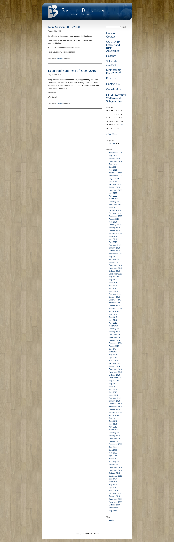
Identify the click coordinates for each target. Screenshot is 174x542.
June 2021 (113, 207)
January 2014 (114, 366)
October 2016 (114, 271)
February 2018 (115, 245)
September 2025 (115, 153)
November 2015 (115, 303)
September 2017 (115, 254)
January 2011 (114, 464)
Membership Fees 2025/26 (114, 71)
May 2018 (113, 239)
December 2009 (115, 499)
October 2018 (114, 231)
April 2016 (113, 288)
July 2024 (113, 164)
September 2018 (115, 233)
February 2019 (115, 225)
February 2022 (115, 202)
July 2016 (113, 280)
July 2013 (113, 384)
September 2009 (115, 508)
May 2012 (113, 424)
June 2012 (113, 421)
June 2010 (113, 482)
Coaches (111, 56)
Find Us (111, 78)
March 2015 (113, 326)
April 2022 (113, 196)
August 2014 (114, 346)
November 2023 (115, 173)
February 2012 (115, 433)
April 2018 (113, 242)
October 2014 (114, 340)
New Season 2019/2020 (64, 27)
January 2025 (114, 158)
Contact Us (113, 84)
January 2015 (114, 332)
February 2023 (115, 184)
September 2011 (115, 444)
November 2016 (115, 268)
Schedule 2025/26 (111, 63)
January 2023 (114, 187)
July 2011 (113, 447)
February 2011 (115, 461)
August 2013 (114, 381)
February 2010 (115, 493)
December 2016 (115, 265)
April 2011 (113, 456)
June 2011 (113, 450)
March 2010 (113, 490)
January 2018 (114, 248)
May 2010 (113, 485)
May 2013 (113, 389)
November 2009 (115, 502)
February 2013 (115, 398)
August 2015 (114, 311)
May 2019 (113, 222)
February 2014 (115, 363)
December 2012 (115, 404)
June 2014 (113, 352)
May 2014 (113, 355)
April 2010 (113, 487)
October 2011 (114, 441)
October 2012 (114, 410)
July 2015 (113, 314)
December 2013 (115, 369)
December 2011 (115, 438)
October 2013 (114, 375)
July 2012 (113, 418)
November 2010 (115, 470)
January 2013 (114, 401)
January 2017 (114, 262)
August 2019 (114, 219)
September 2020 (115, 210)
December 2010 (115, 467)
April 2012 (113, 427)
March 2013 (113, 395)
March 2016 (113, 291)
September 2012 (115, 412)
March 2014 (113, 360)
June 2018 (113, 236)
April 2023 (113, 181)
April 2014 (113, 358)
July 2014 (113, 349)
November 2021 (115, 205)
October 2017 (114, 251)
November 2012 (115, 407)
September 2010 (115, 476)
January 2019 (114, 228)
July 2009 (113, 511)
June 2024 (113, 167)
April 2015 (113, 323)
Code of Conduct (111, 35)
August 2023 (114, 179)
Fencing (59, 58)
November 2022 (115, 190)
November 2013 (115, 372)
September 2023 (115, 176)
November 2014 (115, 337)
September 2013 (115, 378)
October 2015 (114, 306)
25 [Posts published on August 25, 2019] (122, 125)
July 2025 (113, 155)
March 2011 (113, 459)
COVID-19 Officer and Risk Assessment (113, 46)
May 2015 (113, 320)
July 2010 (113, 479)
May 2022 (113, 193)
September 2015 (115, 308)
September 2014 (115, 343)
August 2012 (114, 415)
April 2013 (113, 392)
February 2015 (115, 329)
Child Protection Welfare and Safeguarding (116, 98)
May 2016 (113, 285)
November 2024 (115, 161)
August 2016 (114, 277)
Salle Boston (83, 10)
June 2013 (113, 386)
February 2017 (115, 259)
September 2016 (115, 274)
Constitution (113, 89)
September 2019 (115, 216)
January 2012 (114, 436)
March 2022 (113, 199)
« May (108, 134)
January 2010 (114, 496)
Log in (111, 520)
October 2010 (114, 473)
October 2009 (114, 505)
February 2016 (115, 294)
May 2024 (113, 170)
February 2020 (115, 213)
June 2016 (113, 282)
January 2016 (114, 297)
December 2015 (115, 300)
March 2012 (113, 430)
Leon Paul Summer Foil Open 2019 (72, 71)
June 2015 (113, 317)
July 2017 (113, 257)
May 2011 (113, 453)
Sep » (114, 134)
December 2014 (115, 334)
